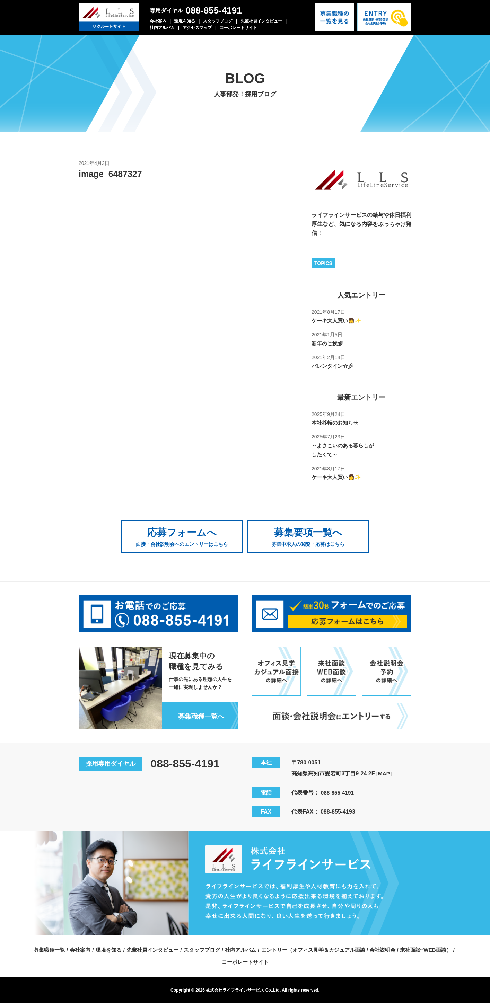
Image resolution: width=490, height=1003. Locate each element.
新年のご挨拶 (328, 343)
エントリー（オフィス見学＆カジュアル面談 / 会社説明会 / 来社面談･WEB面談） (217, 961)
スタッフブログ (217, 21)
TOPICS (323, 263)
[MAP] (384, 772)
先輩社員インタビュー (261, 21)
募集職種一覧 (141, 948)
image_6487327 (112, 174)
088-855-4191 (214, 10)
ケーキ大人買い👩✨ (338, 320)
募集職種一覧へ (199, 715)
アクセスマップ (197, 27)
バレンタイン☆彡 (334, 366)
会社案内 (158, 21)
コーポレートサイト (238, 27)
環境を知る (184, 21)
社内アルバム (162, 27)
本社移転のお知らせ (336, 423)
